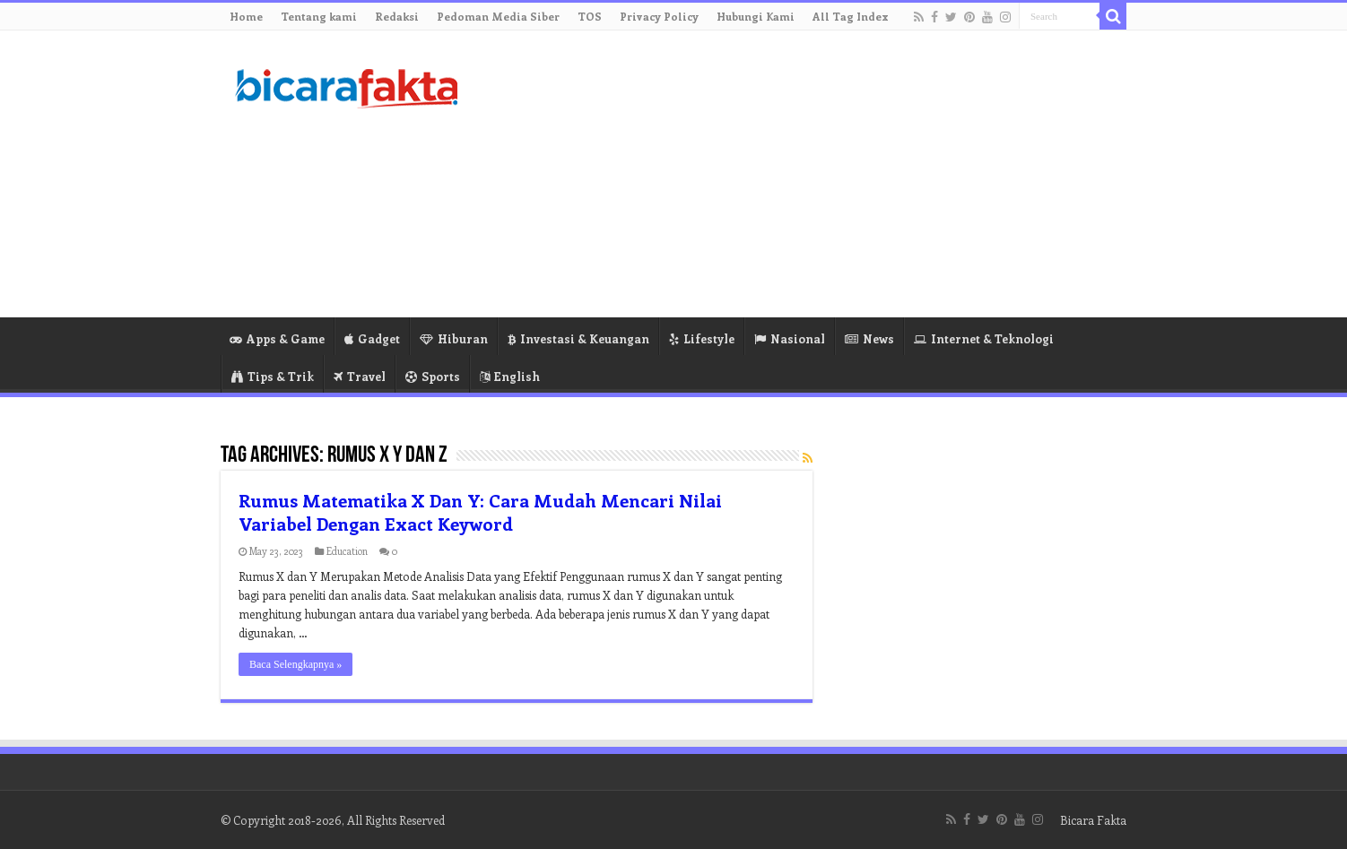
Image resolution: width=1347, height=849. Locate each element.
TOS (590, 16)
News (869, 338)
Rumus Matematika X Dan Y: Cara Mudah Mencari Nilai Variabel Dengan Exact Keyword (480, 511)
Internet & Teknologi (984, 338)
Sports (432, 376)
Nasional (789, 338)
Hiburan (454, 338)
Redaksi (397, 16)
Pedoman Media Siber (498, 16)
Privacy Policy (659, 16)
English (510, 376)
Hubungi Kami (756, 16)
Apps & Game (277, 338)
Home (246, 16)
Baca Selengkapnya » (295, 664)
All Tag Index (851, 16)
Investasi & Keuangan (578, 338)
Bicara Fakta (1093, 819)
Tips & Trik (272, 376)
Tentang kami (319, 16)
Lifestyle (701, 338)
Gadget (372, 338)
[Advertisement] (786, 173)
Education (347, 551)
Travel (360, 376)
